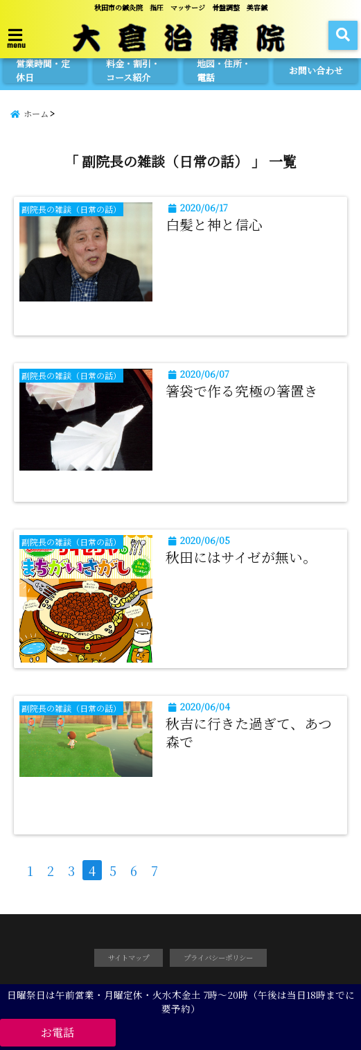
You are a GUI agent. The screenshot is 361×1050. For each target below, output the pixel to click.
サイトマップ (128, 957)
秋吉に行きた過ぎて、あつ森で (249, 732)
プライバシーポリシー (218, 957)
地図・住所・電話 (224, 70)
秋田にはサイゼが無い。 (241, 557)
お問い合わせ (316, 70)
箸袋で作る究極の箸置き (242, 391)
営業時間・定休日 (43, 70)
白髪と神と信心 (214, 225)
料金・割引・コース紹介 (133, 70)
